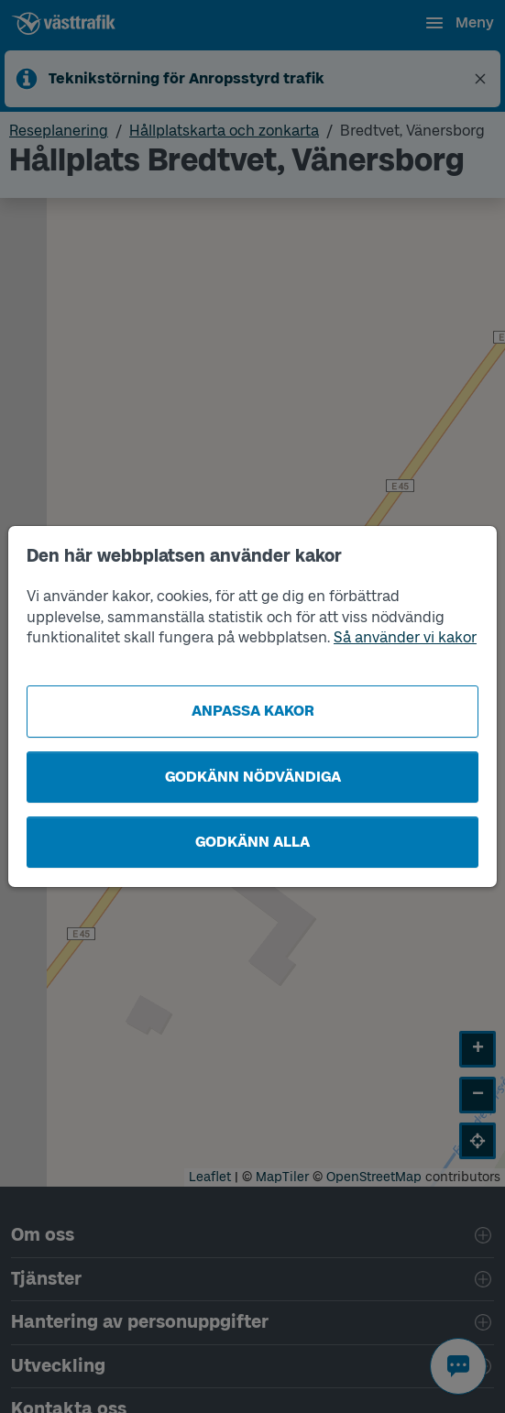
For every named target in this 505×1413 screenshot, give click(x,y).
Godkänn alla (252, 841)
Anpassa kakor (253, 710)
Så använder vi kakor (405, 637)
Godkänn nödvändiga (253, 776)
